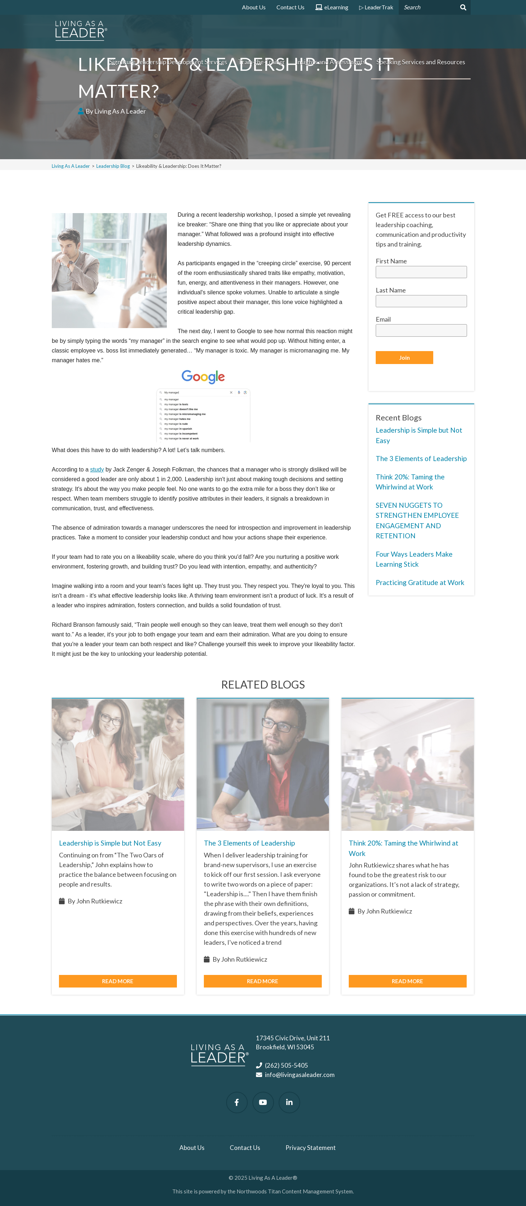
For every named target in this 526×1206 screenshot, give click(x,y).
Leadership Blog (113, 166)
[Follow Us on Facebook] (237, 1102)
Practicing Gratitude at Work (420, 582)
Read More (117, 981)
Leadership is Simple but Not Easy (110, 843)
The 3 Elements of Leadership (421, 458)
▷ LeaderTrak (376, 7)
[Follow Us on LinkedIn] (289, 1102)
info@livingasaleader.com (300, 1074)
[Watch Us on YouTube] (263, 1102)
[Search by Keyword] (426, 7)
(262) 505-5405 (286, 1065)
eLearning (331, 9)
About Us (254, 7)
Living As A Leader (71, 166)
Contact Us (290, 7)
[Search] (462, 7)
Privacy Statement (310, 1147)
